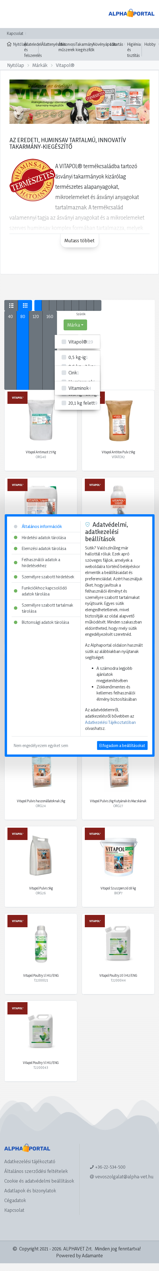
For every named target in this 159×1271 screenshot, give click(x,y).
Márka (73, 325)
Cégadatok (15, 1200)
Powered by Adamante (79, 1255)
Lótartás (116, 44)
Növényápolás (104, 44)
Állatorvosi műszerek (67, 47)
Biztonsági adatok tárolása (41, 622)
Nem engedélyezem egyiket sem (41, 745)
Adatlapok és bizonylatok (30, 1190)
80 (22, 316)
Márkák (40, 65)
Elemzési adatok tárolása (40, 548)
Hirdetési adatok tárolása (40, 537)
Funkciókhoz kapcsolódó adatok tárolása (40, 591)
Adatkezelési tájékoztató (29, 1161)
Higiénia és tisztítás (134, 50)
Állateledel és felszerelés (33, 50)
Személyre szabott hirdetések (44, 576)
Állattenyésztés (53, 44)
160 (49, 316)
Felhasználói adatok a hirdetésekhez (37, 563)
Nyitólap (14, 44)
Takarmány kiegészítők (85, 47)
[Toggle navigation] (13, 14)
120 (36, 316)
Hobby (150, 44)
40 (10, 316)
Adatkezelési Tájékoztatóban (110, 722)
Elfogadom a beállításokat (122, 745)
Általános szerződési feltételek (36, 1171)
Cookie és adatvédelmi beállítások (39, 1181)
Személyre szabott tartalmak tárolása (43, 608)
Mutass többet (79, 240)
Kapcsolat (15, 33)
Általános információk (38, 526)
